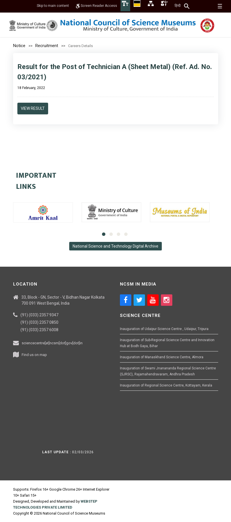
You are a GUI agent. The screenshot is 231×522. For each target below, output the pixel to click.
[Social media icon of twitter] (139, 300)
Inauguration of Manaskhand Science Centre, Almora (161, 357)
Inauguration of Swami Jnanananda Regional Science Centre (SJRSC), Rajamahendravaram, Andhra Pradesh (168, 371)
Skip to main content (53, 6)
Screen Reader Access (96, 6)
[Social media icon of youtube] (153, 300)
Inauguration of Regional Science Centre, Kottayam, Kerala (166, 385)
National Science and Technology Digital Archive (115, 246)
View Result (33, 108)
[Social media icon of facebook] (125, 300)
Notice (19, 45)
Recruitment (46, 45)
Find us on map (34, 355)
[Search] (187, 6)
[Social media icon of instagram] (166, 300)
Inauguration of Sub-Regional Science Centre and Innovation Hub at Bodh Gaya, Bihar (167, 343)
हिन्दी (178, 6)
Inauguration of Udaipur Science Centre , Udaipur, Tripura (164, 329)
